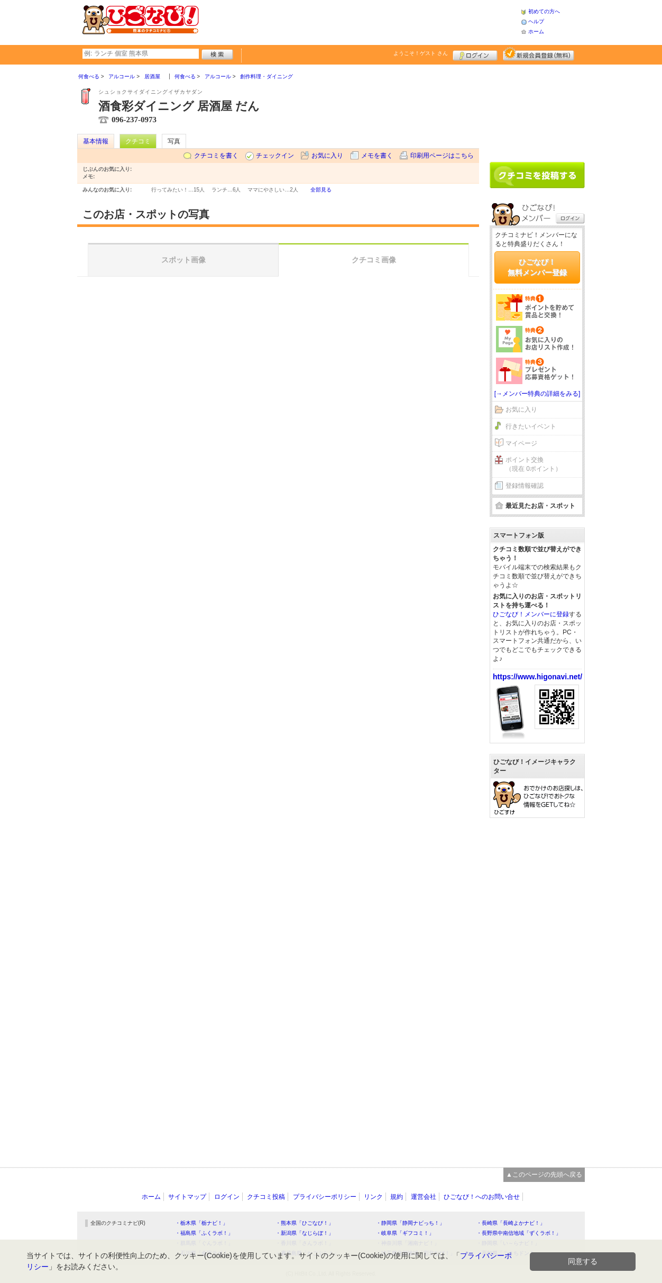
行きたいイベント (530, 426)
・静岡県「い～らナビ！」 (508, 1243)
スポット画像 (183, 260)
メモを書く (377, 155)
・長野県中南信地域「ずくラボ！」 (518, 1233)
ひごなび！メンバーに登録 (531, 614)
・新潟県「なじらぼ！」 (304, 1233)
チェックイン (275, 155)
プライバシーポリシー (324, 1196)
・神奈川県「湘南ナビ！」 (407, 1243)
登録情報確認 (524, 485)
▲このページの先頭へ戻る (544, 1174)
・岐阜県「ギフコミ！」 (405, 1233)
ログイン (475, 54)
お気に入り (327, 155)
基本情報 (95, 141)
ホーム (536, 31)
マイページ (521, 443)
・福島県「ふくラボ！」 (204, 1233)
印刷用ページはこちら (442, 155)
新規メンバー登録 (538, 54)
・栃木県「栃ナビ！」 (201, 1223)
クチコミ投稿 (266, 1196)
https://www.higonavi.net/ (537, 676)
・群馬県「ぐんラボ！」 (204, 1243)
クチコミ (138, 141)
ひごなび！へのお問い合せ (482, 1196)
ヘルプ (536, 21)
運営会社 (423, 1196)
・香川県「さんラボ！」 (304, 1243)
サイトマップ (187, 1196)
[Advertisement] (359, 21)
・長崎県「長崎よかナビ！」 (510, 1223)
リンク (373, 1196)
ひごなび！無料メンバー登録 (537, 267)
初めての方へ (544, 11)
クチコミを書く (216, 155)
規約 (396, 1196)
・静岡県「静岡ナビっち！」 (410, 1223)
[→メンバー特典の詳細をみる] (537, 393)
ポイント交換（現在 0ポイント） (533, 464)
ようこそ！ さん (420, 53)
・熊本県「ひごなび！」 (304, 1223)
